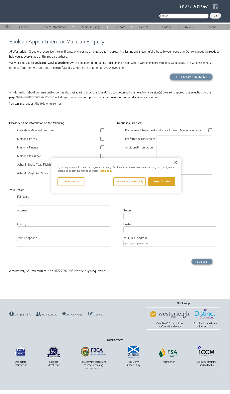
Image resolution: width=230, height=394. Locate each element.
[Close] (175, 162)
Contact (212, 27)
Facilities (23, 27)
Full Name (23, 200)
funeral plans (207, 330)
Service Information (54, 27)
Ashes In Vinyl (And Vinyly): (34, 173)
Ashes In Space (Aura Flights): (35, 164)
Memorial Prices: (27, 139)
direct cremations (207, 326)
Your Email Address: (135, 241)
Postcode (129, 227)
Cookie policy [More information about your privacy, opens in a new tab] (106, 170)
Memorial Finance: (28, 147)
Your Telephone (27, 241)
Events (143, 27)
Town (127, 214)
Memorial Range (91, 27)
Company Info (23, 318)
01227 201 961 (194, 6)
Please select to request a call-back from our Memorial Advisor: (164, 130)
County (21, 227)
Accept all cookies (162, 181)
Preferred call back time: (140, 139)
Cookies (98, 318)
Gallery (166, 27)
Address (22, 214)
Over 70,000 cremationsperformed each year (169, 328)
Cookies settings (70, 181)
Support (120, 27)
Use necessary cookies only (129, 181)
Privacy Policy (75, 318)
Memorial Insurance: (30, 156)
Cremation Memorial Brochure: (36, 130)
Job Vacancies (49, 318)
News (188, 27)
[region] (116, 175)
